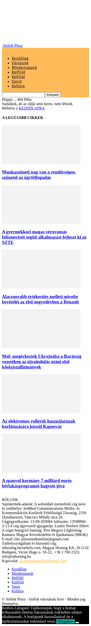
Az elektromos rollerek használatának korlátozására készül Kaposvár (38, 423)
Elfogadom (66, 621)
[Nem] (77, 622)
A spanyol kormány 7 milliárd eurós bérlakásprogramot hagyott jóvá (37, 483)
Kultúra (18, 86)
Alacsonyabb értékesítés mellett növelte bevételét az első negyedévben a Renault (40, 299)
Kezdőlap (20, 58)
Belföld (18, 72)
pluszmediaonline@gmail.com (43, 561)
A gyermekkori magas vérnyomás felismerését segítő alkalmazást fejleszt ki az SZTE (44, 237)
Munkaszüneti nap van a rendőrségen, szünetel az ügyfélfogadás (39, 174)
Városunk (20, 63)
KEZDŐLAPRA (32, 108)
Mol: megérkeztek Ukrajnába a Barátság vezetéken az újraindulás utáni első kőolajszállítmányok (41, 361)
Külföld (18, 77)
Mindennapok (24, 67)
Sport (17, 81)
